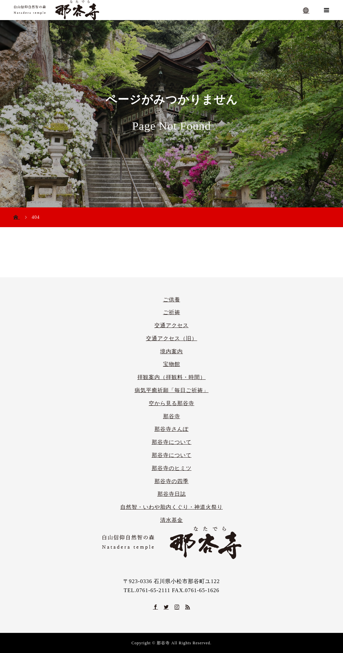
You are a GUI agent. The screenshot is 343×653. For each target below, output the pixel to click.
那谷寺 (171, 416)
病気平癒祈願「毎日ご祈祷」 (172, 390)
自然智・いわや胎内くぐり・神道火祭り (171, 507)
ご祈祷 (171, 312)
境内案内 (171, 351)
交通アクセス (171, 325)
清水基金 (171, 520)
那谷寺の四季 (171, 481)
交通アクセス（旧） (171, 338)
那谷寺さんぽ (171, 429)
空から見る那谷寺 (171, 403)
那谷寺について (172, 442)
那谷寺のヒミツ (172, 468)
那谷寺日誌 (171, 494)
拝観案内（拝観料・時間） (171, 377)
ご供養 (171, 299)
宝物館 (171, 364)
